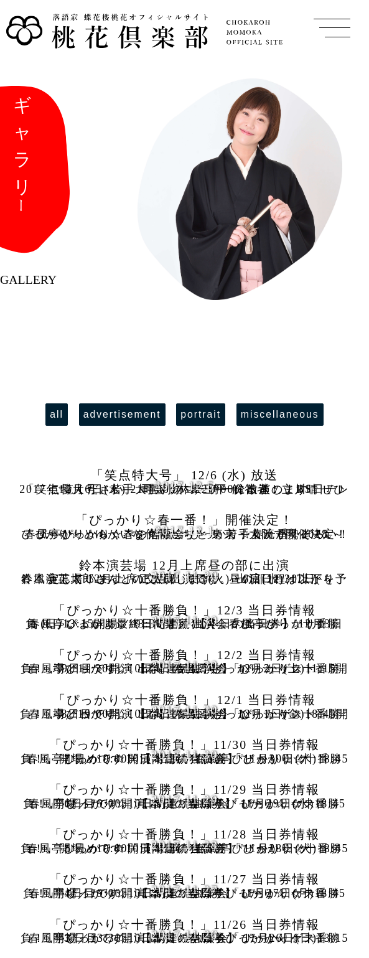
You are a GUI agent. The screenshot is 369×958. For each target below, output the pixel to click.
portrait (200, 414)
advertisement (122, 414)
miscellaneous (280, 414)
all (56, 414)
